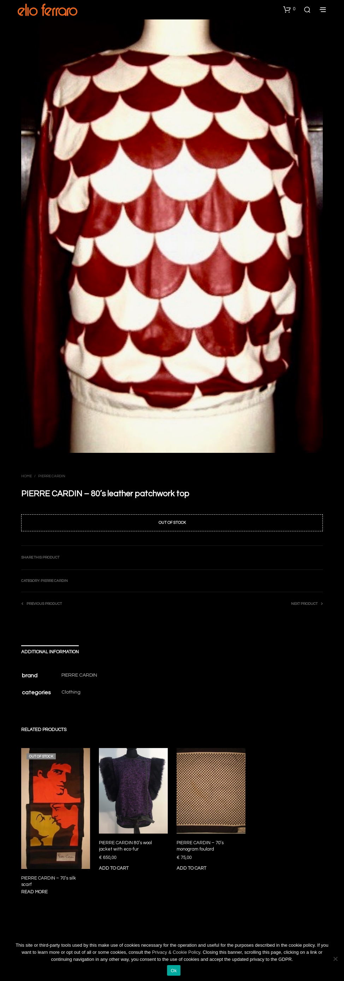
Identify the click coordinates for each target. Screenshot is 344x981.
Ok (174, 970)
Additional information (50, 651)
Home (26, 476)
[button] (289, 9)
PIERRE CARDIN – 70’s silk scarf (49, 881)
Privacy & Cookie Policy (176, 952)
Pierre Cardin (51, 476)
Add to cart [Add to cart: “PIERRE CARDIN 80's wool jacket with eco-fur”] (115, 864)
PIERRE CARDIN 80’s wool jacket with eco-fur (125, 844)
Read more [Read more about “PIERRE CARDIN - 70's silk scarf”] (35, 891)
